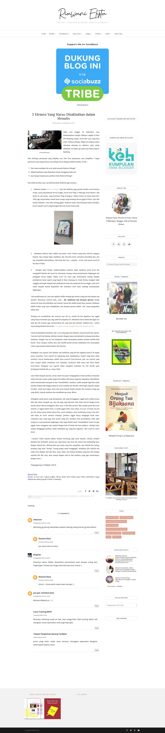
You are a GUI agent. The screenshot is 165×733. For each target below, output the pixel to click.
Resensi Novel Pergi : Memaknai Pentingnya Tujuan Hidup (125, 579)
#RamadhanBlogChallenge (116, 521)
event (65, 496)
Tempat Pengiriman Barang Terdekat (50, 634)
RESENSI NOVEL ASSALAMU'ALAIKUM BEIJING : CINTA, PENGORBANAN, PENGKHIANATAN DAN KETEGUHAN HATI (126, 559)
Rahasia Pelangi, (53, 189)
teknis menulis (73, 496)
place (108, 537)
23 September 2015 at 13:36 (41, 523)
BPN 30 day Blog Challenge (116, 529)
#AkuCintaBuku (112, 517)
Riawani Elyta (45, 538)
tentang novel (84, 496)
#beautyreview (112, 525)
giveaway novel (128, 533)
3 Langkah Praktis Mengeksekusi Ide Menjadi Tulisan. (74, 326)
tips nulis (37, 498)
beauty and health (113, 533)
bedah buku (49, 496)
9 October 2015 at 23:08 (46, 542)
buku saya (58, 496)
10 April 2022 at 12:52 (39, 637)
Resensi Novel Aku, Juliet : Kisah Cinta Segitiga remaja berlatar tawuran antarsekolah (125, 569)
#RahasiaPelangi (39, 496)
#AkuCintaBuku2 (126, 517)
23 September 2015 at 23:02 (41, 558)
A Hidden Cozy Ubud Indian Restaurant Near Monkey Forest (121, 498)
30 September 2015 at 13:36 (41, 596)
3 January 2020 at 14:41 (40, 615)
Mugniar (37, 554)
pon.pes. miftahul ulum (43, 593)
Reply (96, 533)
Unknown (37, 519)
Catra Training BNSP (42, 612)
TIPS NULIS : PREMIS (114, 586)
